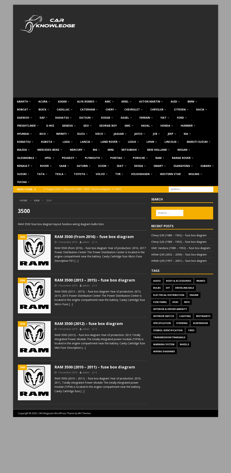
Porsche (139, 158)
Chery (110, 109)
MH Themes (84, 413)
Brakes (200, 280)
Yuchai (22, 182)
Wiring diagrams (164, 351)
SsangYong (181, 166)
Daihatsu (62, 117)
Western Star (170, 174)
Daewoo (23, 117)
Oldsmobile (25, 158)
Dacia (200, 109)
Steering (182, 323)
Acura (42, 101)
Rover (44, 166)
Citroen (180, 109)
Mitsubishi (129, 149)
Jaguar (119, 134)
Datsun (85, 117)
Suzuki (22, 174)
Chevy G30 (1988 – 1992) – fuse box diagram (179, 235)
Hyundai (23, 134)
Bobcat (22, 109)
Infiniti (61, 134)
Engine (194, 295)
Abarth (22, 101)
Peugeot (68, 158)
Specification (162, 323)
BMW (191, 101)
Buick (42, 109)
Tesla (59, 174)
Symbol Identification (168, 330)
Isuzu (81, 134)
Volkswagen (140, 174)
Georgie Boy (108, 125)
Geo (86, 125)
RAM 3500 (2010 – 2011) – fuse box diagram (94, 367)
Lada (66, 141)
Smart (158, 166)
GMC (128, 125)
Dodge (105, 117)
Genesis (67, 125)
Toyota (79, 174)
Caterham (87, 109)
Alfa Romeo (85, 101)
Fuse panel (160, 302)
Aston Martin (149, 101)
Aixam (62, 101)
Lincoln (170, 141)
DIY (168, 287)
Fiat (163, 117)
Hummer (187, 125)
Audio (157, 280)
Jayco (138, 134)
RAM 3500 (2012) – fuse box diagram (88, 323)
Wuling (193, 174)
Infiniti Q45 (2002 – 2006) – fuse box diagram (179, 254)
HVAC (175, 302)
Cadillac (63, 109)
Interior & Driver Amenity (170, 309)
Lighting (185, 316)
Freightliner (26, 125)
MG (95, 149)
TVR (118, 174)
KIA (186, 134)
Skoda (138, 166)
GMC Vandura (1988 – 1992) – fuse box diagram (180, 248)
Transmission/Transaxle (169, 337)
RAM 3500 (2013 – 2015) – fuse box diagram (94, 280)
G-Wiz (50, 125)
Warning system (163, 344)
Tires (191, 330)
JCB (155, 134)
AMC (108, 101)
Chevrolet (132, 109)
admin (86, 242)
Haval (145, 125)
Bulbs (157, 287)
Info (187, 302)
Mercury (76, 149)
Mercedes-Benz (48, 149)
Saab (62, 166)
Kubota (46, 141)
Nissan (182, 149)
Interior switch (163, 316)
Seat (120, 166)
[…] (76, 261)
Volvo (100, 174)
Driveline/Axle (184, 287)
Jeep (170, 134)
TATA (41, 174)
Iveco (99, 134)
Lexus (132, 141)
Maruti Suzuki (197, 141)
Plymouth (92, 158)
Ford (180, 117)
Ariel (125, 101)
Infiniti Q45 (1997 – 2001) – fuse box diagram (179, 261)
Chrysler (156, 109)
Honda (165, 125)
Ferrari (145, 117)
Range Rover (181, 158)
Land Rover (109, 141)
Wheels (184, 344)
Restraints (203, 316)
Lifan (150, 141)
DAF (42, 117)
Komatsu (24, 141)
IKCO (42, 134)
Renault (23, 166)
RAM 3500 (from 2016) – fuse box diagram (94, 236)
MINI (111, 149)
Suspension (200, 323)
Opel (48, 158)
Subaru (205, 166)
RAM (158, 158)
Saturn (82, 166)
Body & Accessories (178, 280)
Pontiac (116, 158)
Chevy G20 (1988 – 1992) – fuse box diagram (179, 242)
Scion (102, 166)
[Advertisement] (115, 69)
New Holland (157, 149)
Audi (174, 101)
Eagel (125, 117)
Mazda (22, 149)
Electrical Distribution (168, 295)
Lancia (85, 141)
